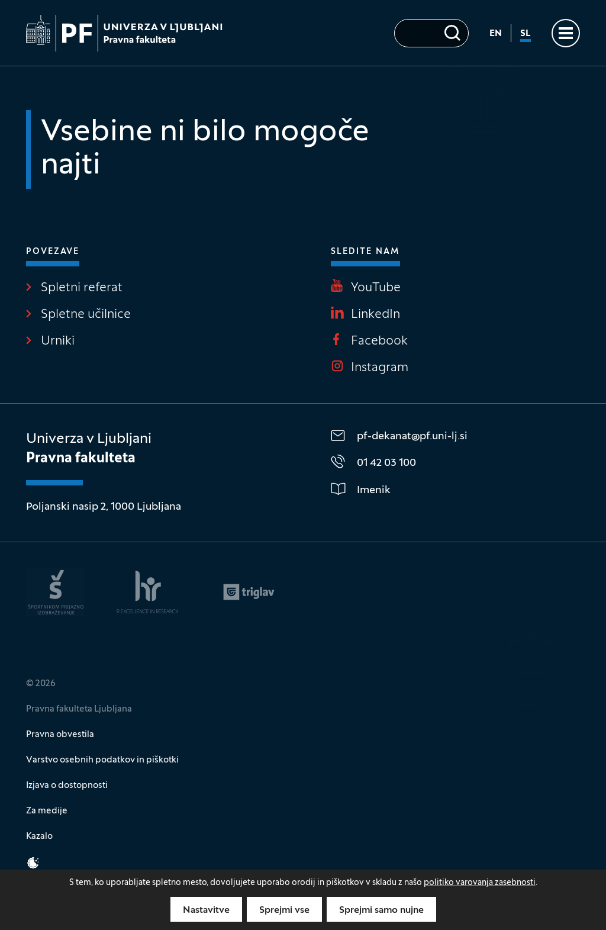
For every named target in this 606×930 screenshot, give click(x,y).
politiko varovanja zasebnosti (480, 883)
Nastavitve (206, 910)
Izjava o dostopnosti (67, 785)
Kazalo (39, 836)
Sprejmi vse (284, 910)
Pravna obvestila (60, 735)
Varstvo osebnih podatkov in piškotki (102, 760)
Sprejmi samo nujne (381, 910)
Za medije (46, 811)
